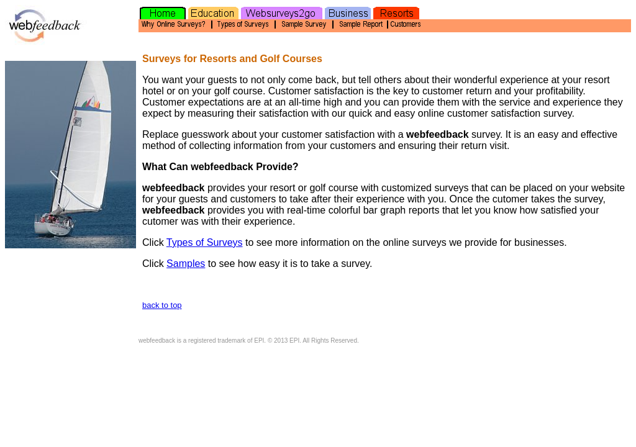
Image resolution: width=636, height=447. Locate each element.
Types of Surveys (204, 242)
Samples (185, 263)
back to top (162, 305)
